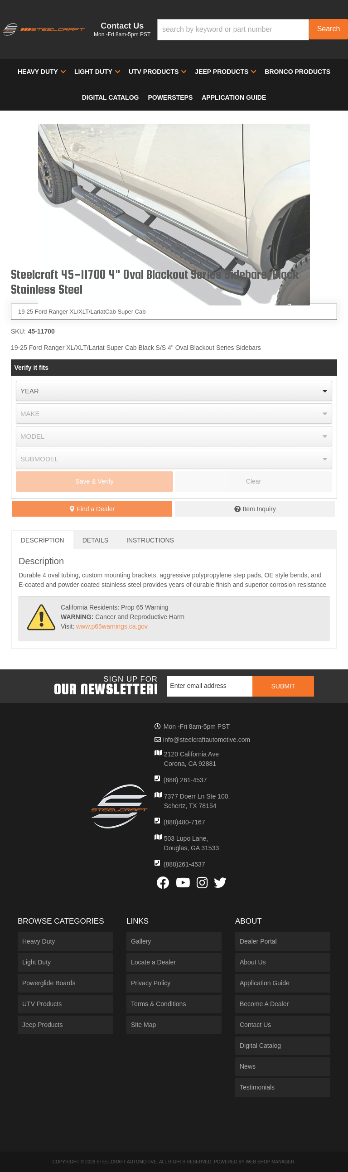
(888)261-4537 (184, 864)
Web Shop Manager (270, 1161)
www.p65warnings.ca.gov (112, 626)
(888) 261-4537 (185, 780)
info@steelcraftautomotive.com (206, 739)
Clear (253, 481)
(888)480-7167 (184, 822)
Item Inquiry (259, 509)
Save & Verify (94, 481)
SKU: (18, 331)
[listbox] (174, 391)
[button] (252, 29)
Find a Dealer (92, 509)
